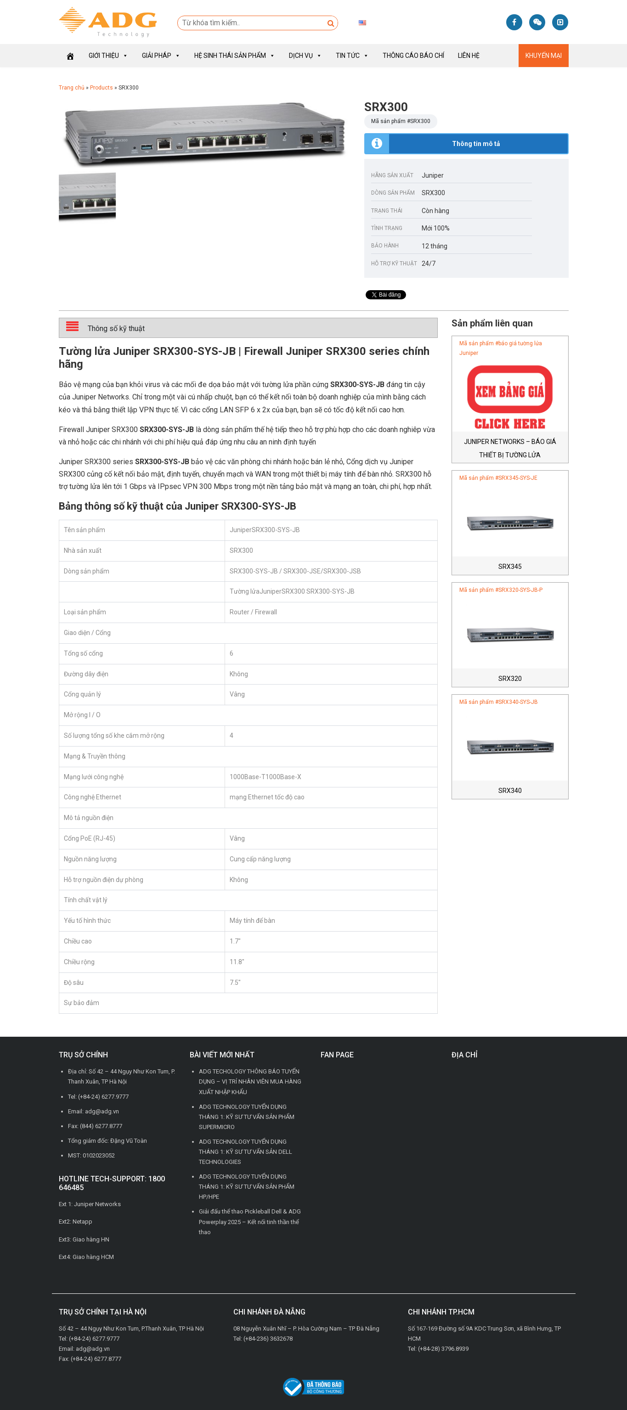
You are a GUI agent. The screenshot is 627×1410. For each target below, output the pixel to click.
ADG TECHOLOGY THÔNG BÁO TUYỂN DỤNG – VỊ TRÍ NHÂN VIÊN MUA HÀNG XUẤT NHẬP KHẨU (250, 1081)
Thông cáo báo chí (413, 55)
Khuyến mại (543, 55)
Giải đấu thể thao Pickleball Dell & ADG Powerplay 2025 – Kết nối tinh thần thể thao (250, 1221)
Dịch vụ (305, 55)
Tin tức (352, 55)
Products (101, 87)
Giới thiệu (108, 55)
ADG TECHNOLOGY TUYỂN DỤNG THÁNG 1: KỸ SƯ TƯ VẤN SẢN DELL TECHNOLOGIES (245, 1151)
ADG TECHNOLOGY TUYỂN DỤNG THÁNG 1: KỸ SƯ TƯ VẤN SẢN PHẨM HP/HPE (246, 1186)
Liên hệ (469, 55)
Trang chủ (72, 87)
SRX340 (510, 790)
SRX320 (510, 678)
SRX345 (510, 566)
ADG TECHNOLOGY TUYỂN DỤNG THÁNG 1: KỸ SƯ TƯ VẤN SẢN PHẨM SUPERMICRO (246, 1116)
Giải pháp (161, 55)
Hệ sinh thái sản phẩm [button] (234, 55)
